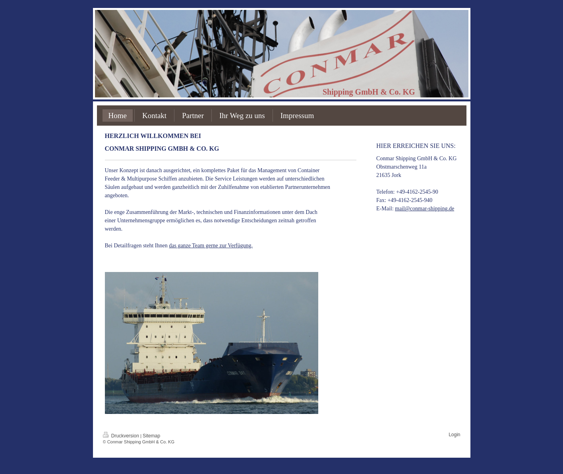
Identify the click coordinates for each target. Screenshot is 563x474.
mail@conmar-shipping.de (424, 209)
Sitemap (151, 436)
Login (454, 434)
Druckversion (122, 436)
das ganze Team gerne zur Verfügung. (211, 246)
